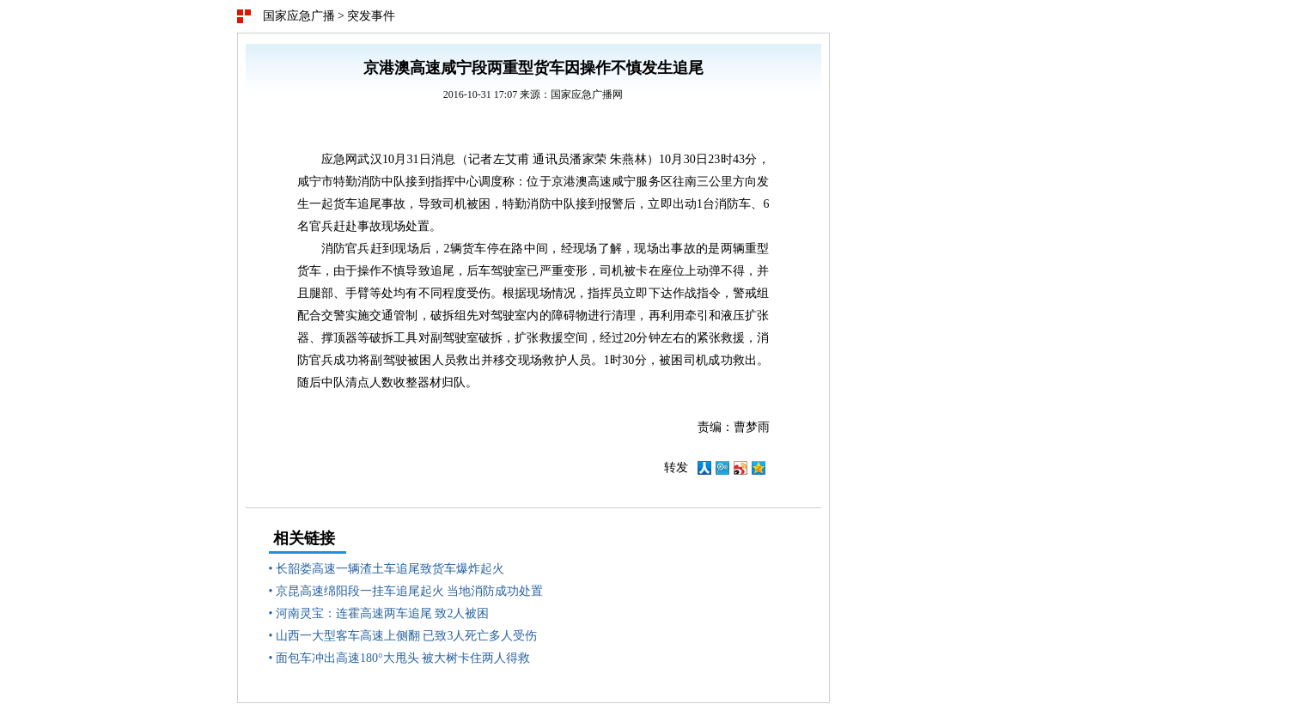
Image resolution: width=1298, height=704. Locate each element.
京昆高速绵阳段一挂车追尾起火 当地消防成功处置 (410, 591)
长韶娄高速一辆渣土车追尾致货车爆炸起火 (390, 568)
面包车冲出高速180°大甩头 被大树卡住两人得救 (403, 658)
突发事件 (371, 15)
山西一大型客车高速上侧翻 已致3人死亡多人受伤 (407, 635)
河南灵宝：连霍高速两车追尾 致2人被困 (383, 613)
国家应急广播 (299, 15)
